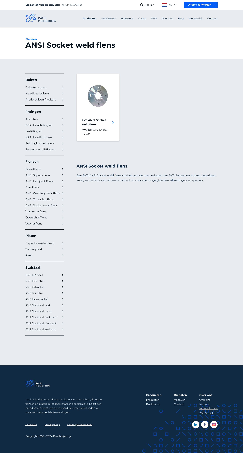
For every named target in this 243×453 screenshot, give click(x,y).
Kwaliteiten (153, 404)
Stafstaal (32, 267)
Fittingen (33, 112)
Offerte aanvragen (199, 4)
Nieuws (204, 404)
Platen (30, 236)
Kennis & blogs (208, 408)
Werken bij (206, 412)
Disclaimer (31, 424)
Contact (179, 404)
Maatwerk (180, 399)
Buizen (31, 80)
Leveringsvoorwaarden (79, 424)
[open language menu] (169, 4)
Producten (89, 18)
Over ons (204, 399)
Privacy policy (52, 424)
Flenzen (31, 39)
